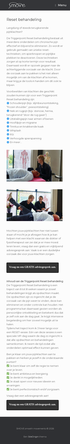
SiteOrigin (33, 436)
